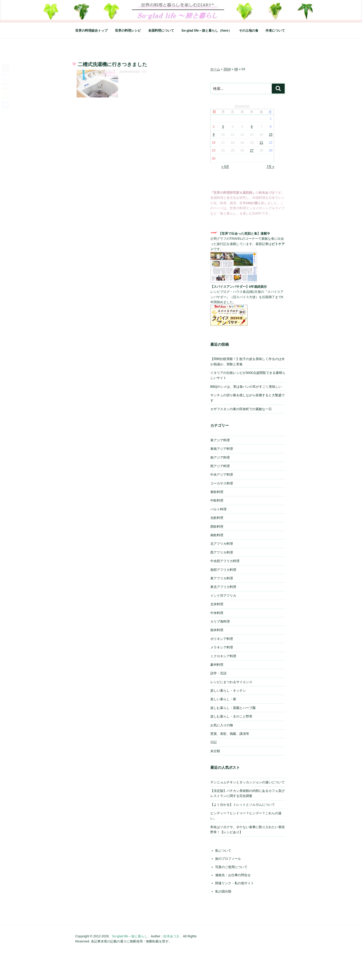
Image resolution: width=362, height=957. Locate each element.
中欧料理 (216, 500)
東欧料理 (216, 492)
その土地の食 (248, 30)
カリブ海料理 (220, 621)
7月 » (270, 166)
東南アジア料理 (221, 449)
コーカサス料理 (221, 483)
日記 (213, 742)
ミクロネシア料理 (223, 656)
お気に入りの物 (221, 725)
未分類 (215, 751)
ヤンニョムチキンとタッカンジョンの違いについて (247, 782)
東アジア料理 (220, 440)
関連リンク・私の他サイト (234, 883)
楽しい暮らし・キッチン (228, 690)
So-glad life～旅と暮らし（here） (206, 30)
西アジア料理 (220, 466)
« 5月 (225, 166)
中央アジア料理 (221, 474)
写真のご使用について (231, 867)
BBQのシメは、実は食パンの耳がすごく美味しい (246, 386)
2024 (227, 69)
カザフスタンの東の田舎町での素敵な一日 (241, 409)
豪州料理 (216, 664)
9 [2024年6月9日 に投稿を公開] (213, 134)
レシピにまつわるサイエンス (231, 682)
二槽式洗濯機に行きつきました (112, 64)
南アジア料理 (220, 457)
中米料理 (216, 613)
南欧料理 (216, 535)
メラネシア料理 (221, 647)
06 (236, 69)
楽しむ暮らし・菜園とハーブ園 (233, 708)
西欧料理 (216, 526)
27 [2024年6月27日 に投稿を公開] (252, 150)
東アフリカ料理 (221, 578)
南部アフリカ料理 (223, 570)
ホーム (215, 69)
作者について (275, 30)
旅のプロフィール (228, 858)
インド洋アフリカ (223, 595)
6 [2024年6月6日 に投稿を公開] (252, 126)
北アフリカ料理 (221, 543)
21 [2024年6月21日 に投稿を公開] (261, 142)
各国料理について (161, 30)
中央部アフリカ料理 (224, 561)
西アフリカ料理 (221, 552)
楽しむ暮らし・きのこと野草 (231, 716)
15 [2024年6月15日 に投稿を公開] (271, 134)
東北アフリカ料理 (223, 587)
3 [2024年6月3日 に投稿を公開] (223, 126)
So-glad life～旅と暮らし (130, 936)
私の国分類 (223, 891)
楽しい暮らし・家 (223, 699)
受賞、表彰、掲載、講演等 (229, 734)
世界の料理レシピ (128, 30)
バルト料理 (218, 509)
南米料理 (216, 630)
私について (223, 850)
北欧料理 (216, 518)
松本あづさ (171, 936)
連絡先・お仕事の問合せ (233, 875)
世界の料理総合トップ (91, 30)
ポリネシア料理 (221, 639)
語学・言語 (218, 673)
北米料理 (216, 604)
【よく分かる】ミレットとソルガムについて (242, 804)
